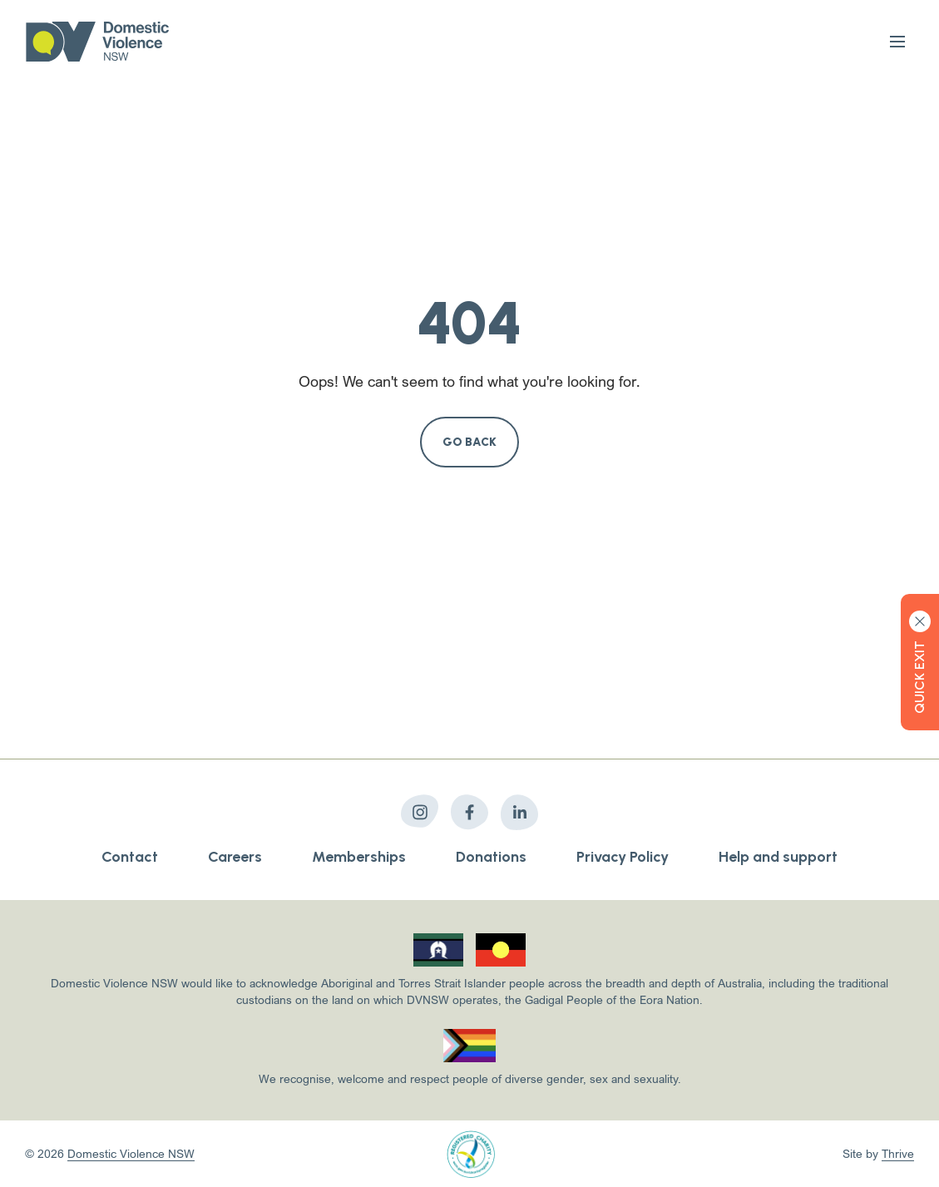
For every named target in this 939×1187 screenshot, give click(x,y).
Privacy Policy (622, 857)
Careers (235, 857)
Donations (491, 857)
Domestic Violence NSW (131, 1153)
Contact (129, 857)
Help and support (778, 857)
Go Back (469, 442)
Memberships (359, 857)
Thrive (898, 1153)
